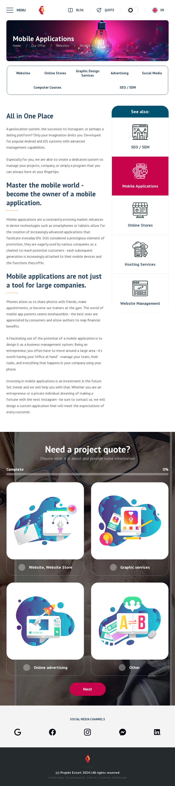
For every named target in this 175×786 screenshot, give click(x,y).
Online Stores (55, 73)
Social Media (152, 73)
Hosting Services (140, 264)
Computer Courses (47, 87)
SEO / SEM (128, 87)
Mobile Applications (140, 186)
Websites (23, 73)
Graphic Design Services (87, 73)
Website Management (140, 303)
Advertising (120, 73)
